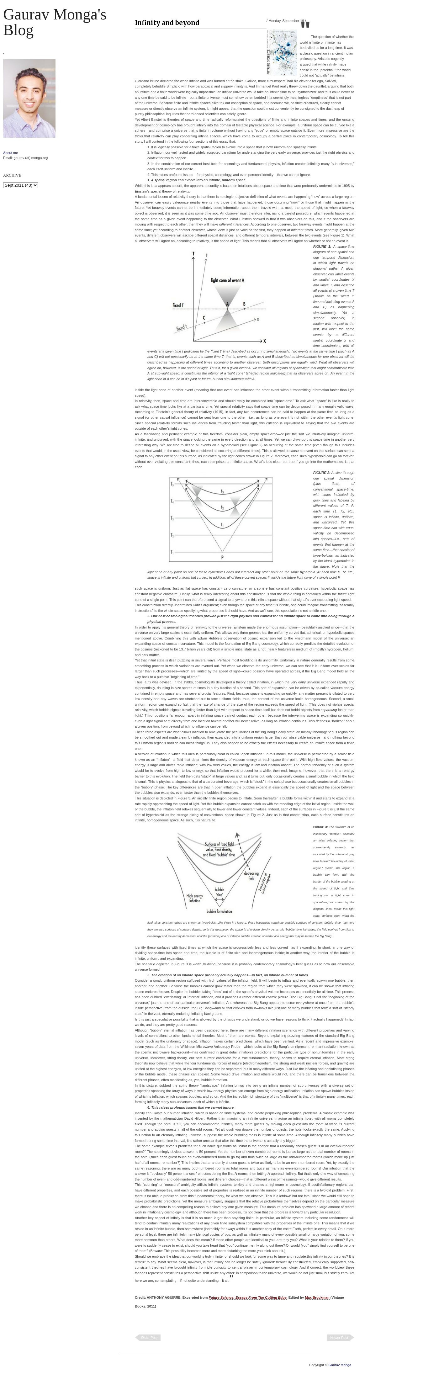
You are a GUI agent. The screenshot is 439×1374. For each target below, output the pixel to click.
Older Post (149, 1338)
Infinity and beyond (167, 23)
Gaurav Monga (339, 1365)
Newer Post (339, 1338)
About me (10, 153)
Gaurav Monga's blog (55, 22)
